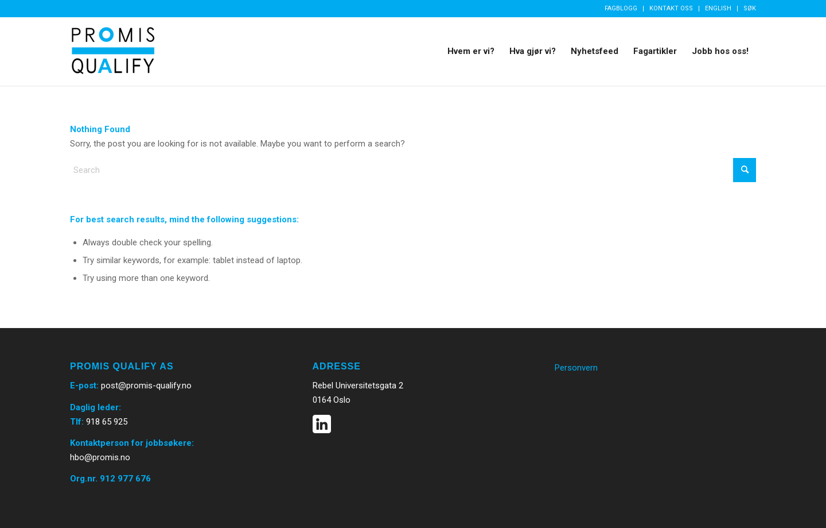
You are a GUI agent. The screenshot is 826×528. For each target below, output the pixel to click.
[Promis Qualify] (113, 51)
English (718, 8)
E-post (83, 385)
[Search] (413, 170)
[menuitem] (621, 8)
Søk (749, 8)
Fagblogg (621, 8)
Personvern (576, 368)
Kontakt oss (671, 8)
